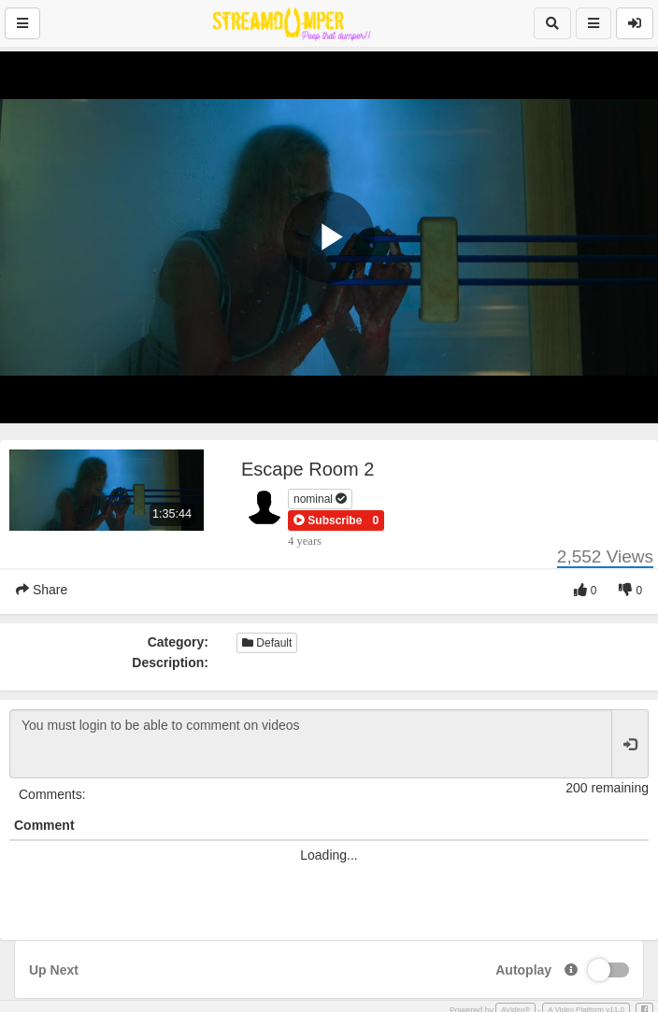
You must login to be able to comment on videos (310, 743)
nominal (320, 499)
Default (267, 642)
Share (41, 589)
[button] (327, 520)
